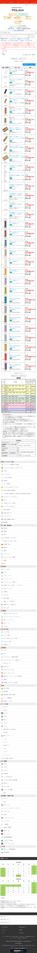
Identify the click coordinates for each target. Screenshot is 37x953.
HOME (3, 50)
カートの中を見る (4, 927)
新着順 (33, 54)
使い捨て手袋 (3, 40)
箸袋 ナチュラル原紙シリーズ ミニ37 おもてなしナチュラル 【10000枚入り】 (17, 138)
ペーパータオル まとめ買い (12, 40)
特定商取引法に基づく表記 (30, 936)
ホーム (4, 936)
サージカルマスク (28, 40)
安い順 (29, 54)
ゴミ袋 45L (21, 40)
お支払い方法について (9, 936)
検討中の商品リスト (22, 927)
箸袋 (6, 50)
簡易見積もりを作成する (29, 64)
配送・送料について (17, 936)
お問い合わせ (10, 28)
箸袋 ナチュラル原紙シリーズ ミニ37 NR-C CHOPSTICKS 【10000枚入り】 (17, 157)
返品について (23, 936)
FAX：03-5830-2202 (18, 30)
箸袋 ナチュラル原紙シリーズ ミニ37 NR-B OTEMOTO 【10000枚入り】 (17, 148)
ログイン (29, 4)
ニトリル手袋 (26, 38)
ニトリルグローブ (12, 38)
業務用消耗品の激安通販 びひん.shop (19, 941)
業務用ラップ (20, 38)
